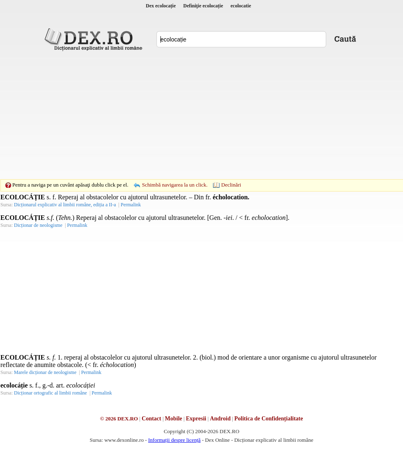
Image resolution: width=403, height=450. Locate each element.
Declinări (231, 185)
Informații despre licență (174, 440)
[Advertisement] (188, 115)
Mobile (173, 418)
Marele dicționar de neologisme (45, 372)
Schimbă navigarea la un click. (175, 185)
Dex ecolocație (161, 6)
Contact (151, 418)
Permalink (131, 205)
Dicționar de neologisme (38, 225)
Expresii (196, 418)
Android (220, 418)
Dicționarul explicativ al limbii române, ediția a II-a (65, 205)
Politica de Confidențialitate (268, 418)
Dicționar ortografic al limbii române (50, 393)
